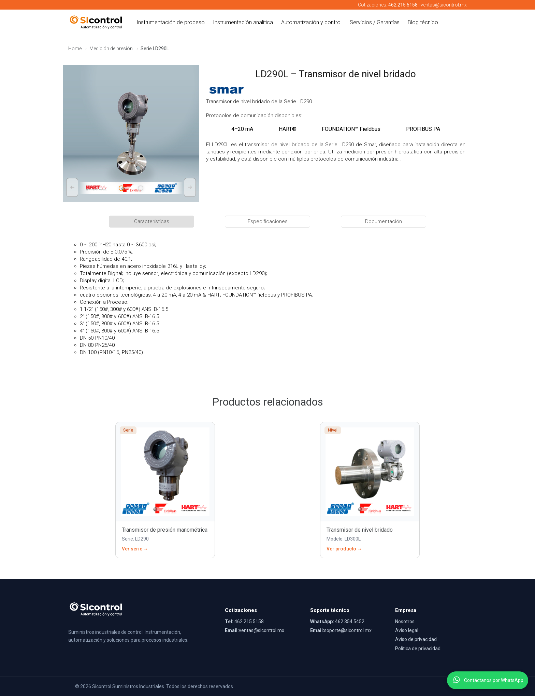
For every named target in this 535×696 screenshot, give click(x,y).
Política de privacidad (417, 648)
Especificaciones (268, 221)
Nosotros (405, 621)
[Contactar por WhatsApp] (456, 680)
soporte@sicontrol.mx (348, 630)
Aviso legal (406, 630)
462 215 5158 (249, 621)
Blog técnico (423, 22)
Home (75, 48)
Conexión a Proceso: (104, 302)
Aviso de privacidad (416, 639)
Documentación (383, 221)
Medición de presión (111, 48)
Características (151, 221)
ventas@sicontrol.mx (444, 5)
